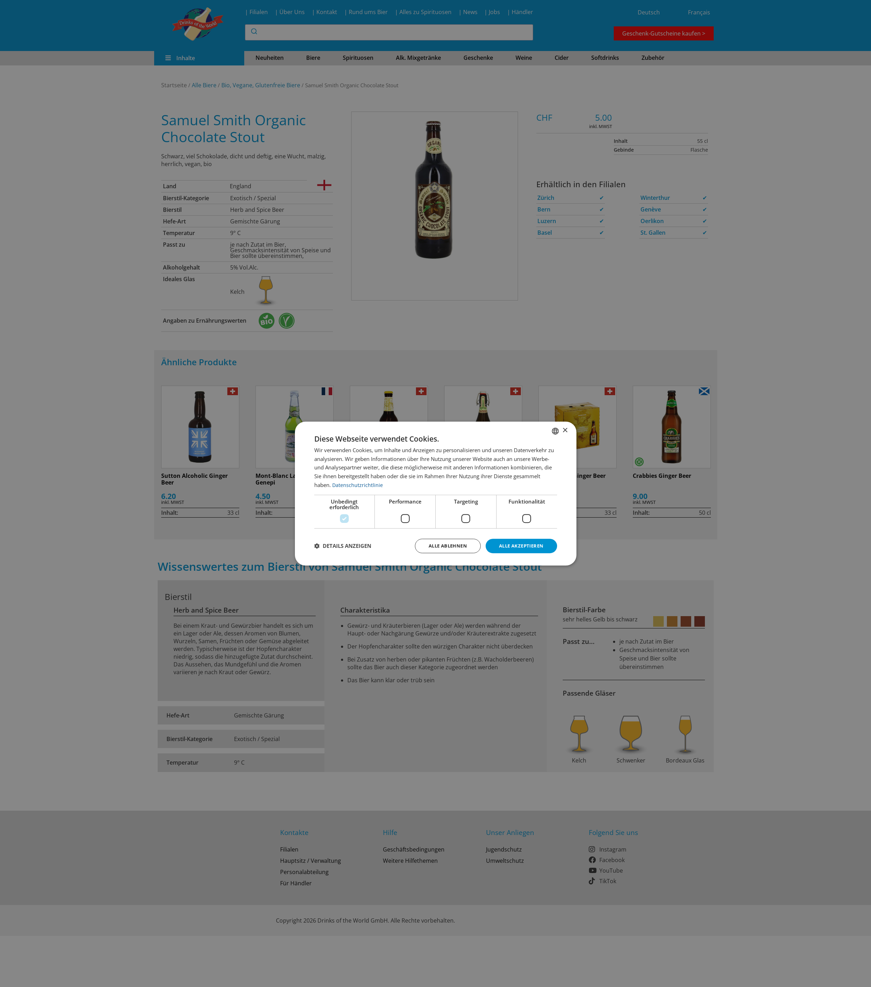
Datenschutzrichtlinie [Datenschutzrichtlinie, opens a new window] (357, 484)
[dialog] (435, 493)
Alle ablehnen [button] (442, 545)
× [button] (565, 430)
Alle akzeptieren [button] (519, 545)
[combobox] (555, 430)
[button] (342, 546)
